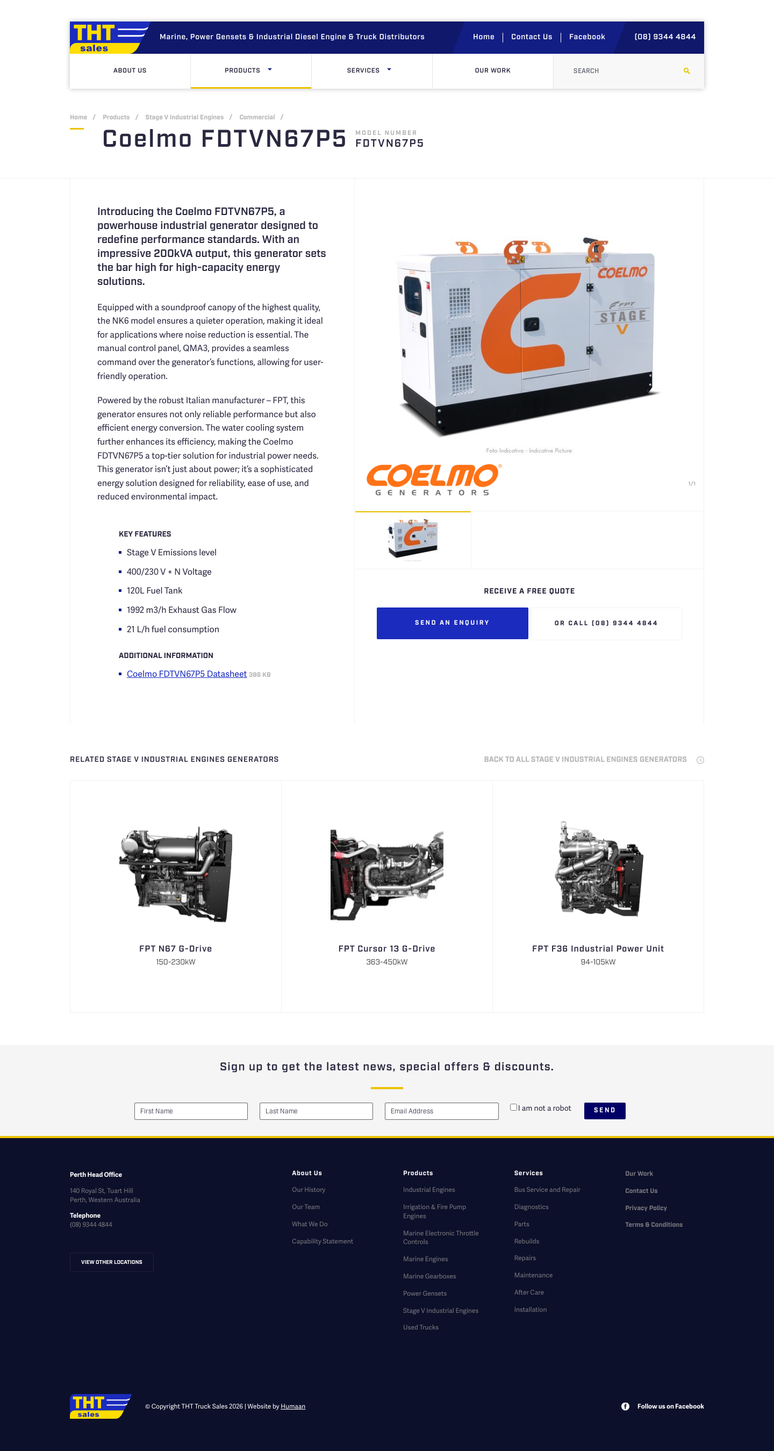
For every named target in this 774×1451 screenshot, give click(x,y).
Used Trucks (421, 1327)
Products (265, 71)
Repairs (525, 1257)
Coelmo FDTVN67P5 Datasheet (187, 673)
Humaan (293, 1406)
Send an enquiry (452, 623)
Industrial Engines (429, 1189)
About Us (130, 71)
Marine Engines (425, 1258)
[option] (529, 344)
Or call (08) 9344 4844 (606, 624)
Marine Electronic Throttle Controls (441, 1237)
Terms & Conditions (654, 1225)
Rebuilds (527, 1241)
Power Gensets (425, 1293)
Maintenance (533, 1275)
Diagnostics (531, 1206)
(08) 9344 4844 (665, 37)
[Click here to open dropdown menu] (269, 71)
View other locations (111, 1262)
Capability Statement (322, 1241)
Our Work (493, 71)
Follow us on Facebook (670, 1406)
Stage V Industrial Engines (185, 118)
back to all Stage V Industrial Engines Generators (585, 760)
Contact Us (532, 37)
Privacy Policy (646, 1209)
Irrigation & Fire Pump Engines (434, 1211)
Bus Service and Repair (547, 1189)
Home (483, 37)
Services (386, 71)
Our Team (306, 1206)
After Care (529, 1292)
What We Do (309, 1223)
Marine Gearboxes (429, 1276)
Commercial (257, 118)
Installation (530, 1309)
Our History (308, 1189)
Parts (521, 1223)
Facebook (587, 37)
